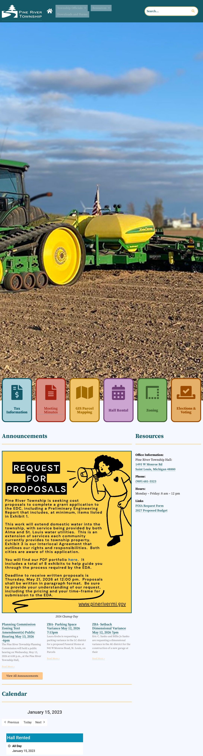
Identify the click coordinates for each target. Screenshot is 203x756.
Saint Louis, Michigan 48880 (155, 469)
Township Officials (73, 8)
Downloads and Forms (74, 14)
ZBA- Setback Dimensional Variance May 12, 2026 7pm (109, 628)
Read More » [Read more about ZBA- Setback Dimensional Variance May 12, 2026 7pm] (98, 658)
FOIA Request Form (149, 506)
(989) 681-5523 (145, 481)
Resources (104, 8)
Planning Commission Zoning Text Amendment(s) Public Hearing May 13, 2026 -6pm (19, 632)
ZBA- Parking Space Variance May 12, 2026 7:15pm (63, 628)
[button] (73, 8)
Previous (11, 722)
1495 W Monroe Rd (148, 464)
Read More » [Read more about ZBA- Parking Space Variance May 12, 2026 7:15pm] (53, 658)
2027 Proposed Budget (151, 510)
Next (40, 722)
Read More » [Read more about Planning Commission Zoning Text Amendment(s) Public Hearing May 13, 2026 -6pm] (8, 666)
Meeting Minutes (51, 410)
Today (28, 722)
